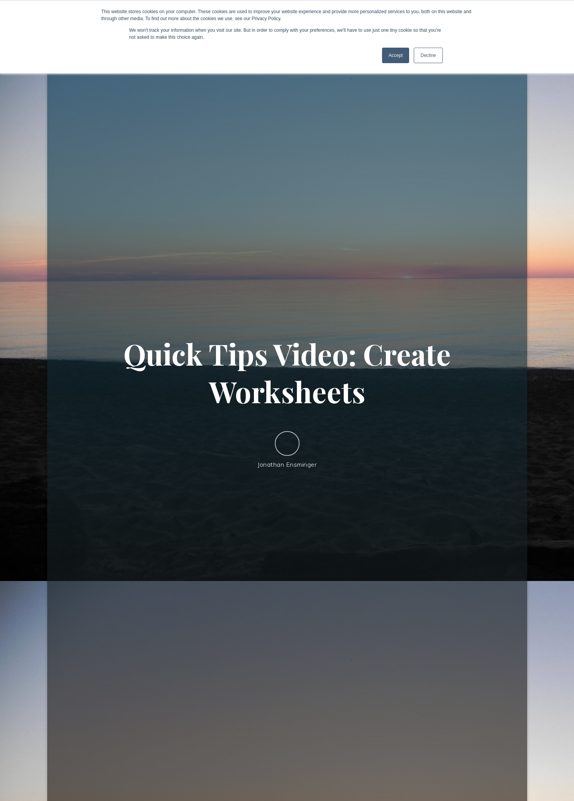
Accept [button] (396, 55)
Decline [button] (428, 55)
